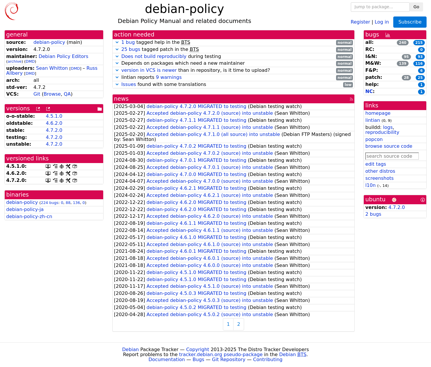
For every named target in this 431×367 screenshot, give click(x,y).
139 (402, 64)
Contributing (268, 359)
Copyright (197, 349)
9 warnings (169, 77)
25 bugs (130, 49)
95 (406, 57)
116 (419, 64)
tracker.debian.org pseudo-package (221, 354)
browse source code (388, 146)
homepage (377, 113)
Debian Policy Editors (63, 56)
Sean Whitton (52, 68)
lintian (372, 120)
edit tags (375, 164)
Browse (52, 94)
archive (15, 61)
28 (406, 78)
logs (388, 127)
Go (416, 6)
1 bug (128, 42)
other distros (380, 171)
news (121, 98)
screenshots (379, 178)
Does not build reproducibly (154, 56)
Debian (130, 349)
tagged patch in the (233, 49)
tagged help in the (233, 42)
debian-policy (49, 42)
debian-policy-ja (25, 209)
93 (420, 57)
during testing (233, 56)
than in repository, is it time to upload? (233, 70)
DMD (30, 61)
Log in (382, 21)
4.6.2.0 (54, 123)
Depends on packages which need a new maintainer (233, 63)
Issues (128, 84)
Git (36, 94)
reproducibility (382, 132)
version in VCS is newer (149, 70)
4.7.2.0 (54, 130)
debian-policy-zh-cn (29, 216)
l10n (370, 185)
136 (76, 202)
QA (67, 94)
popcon (374, 139)
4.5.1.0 (54, 116)
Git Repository (228, 359)
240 (402, 43)
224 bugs (50, 202)
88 (68, 202)
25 (420, 78)
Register (360, 21)
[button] (117, 42)
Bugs (198, 359)
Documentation (167, 359)
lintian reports (233, 77)
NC (369, 91)
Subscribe (410, 22)
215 (419, 43)
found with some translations (233, 84)
